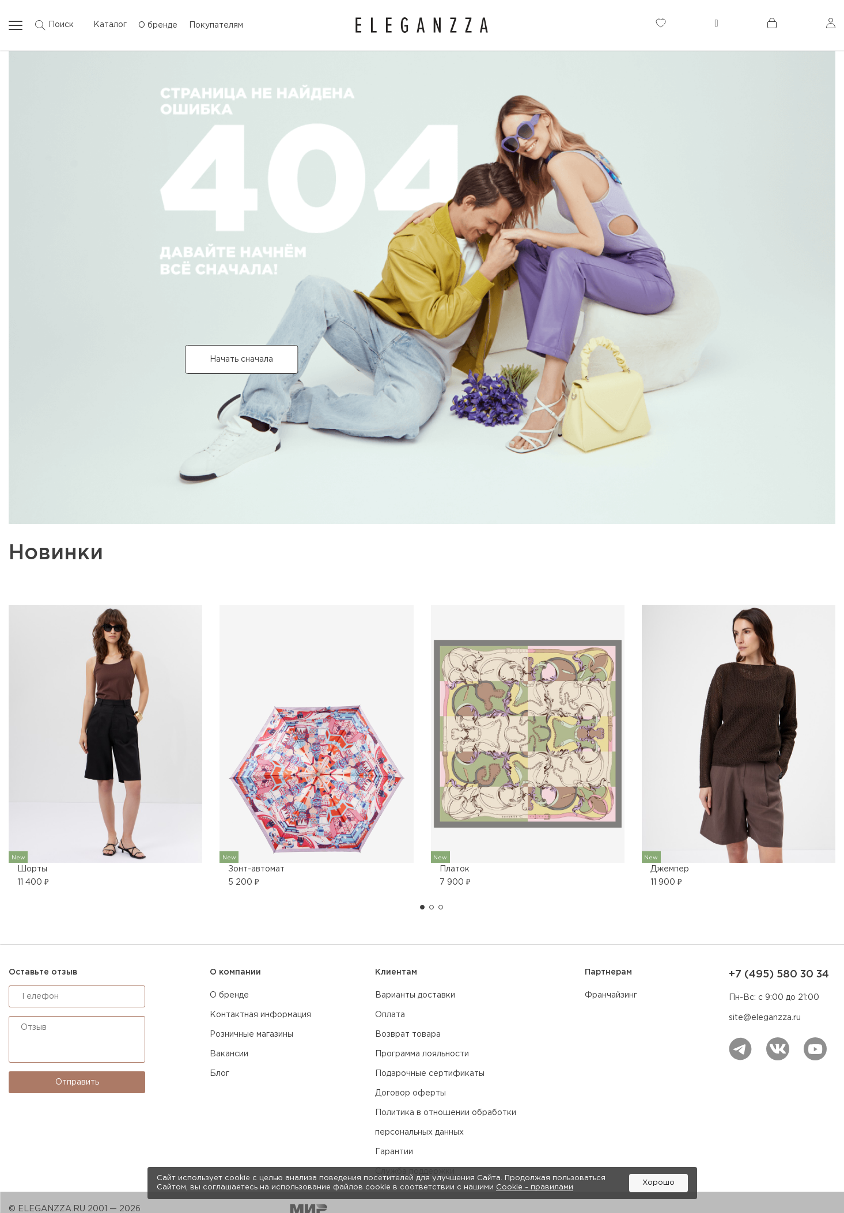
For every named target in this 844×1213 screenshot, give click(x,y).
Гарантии (394, 1151)
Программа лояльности (422, 1054)
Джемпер (669, 869)
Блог (219, 1073)
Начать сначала (241, 359)
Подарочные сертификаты (430, 1073)
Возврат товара (408, 1034)
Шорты (32, 869)
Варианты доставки (415, 995)
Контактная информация (260, 1014)
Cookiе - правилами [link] (534, 1187)
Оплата (390, 1014)
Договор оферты (410, 1093)
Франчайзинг (611, 995)
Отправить (77, 1082)
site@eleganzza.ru (765, 1017)
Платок (455, 869)
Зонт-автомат (256, 869)
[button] (422, 907)
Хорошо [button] (658, 1183)
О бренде (229, 995)
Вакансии (229, 1054)
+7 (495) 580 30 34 (779, 974)
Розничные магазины (251, 1034)
